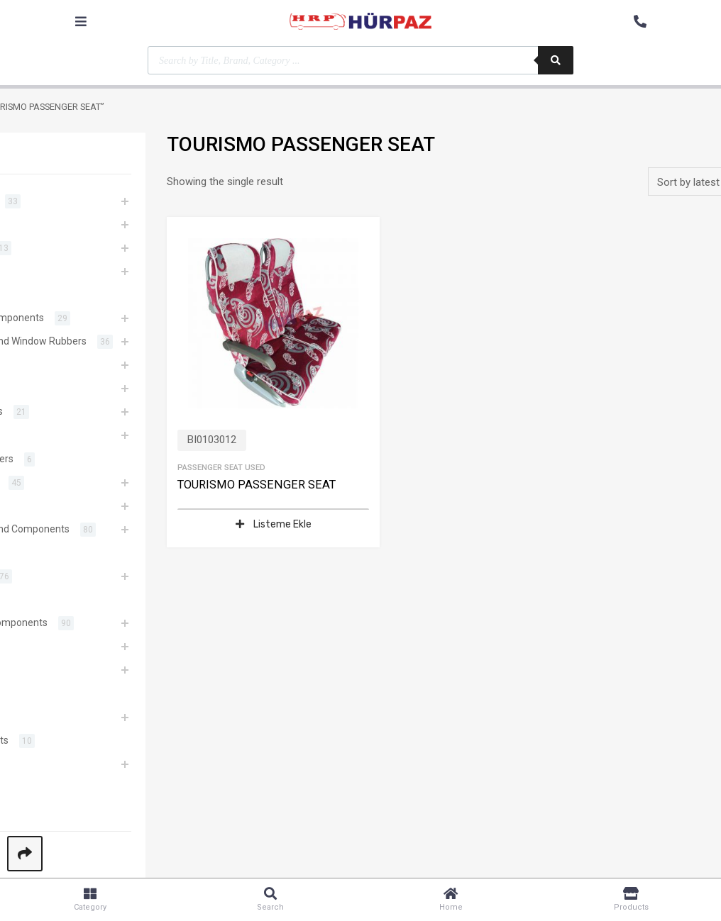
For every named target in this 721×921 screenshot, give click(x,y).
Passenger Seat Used (221, 467)
